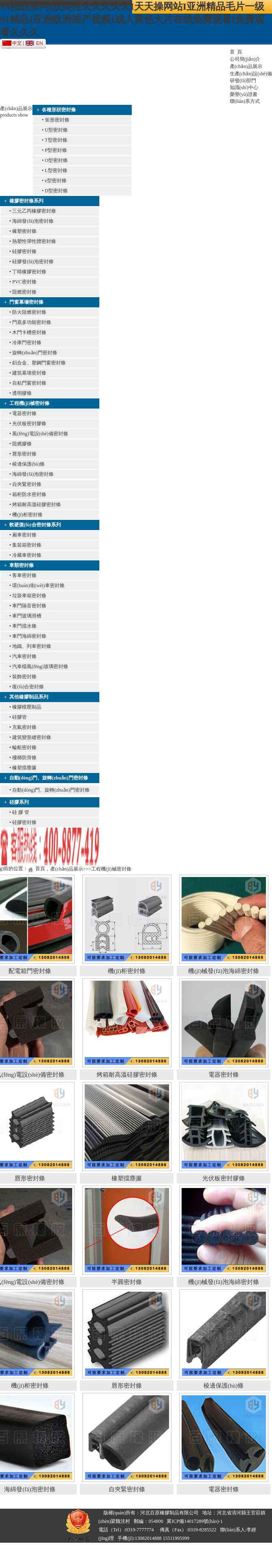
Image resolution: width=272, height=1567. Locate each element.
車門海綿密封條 (29, 636)
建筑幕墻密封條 (29, 373)
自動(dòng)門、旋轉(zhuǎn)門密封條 (50, 790)
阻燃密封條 (24, 292)
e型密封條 (55, 180)
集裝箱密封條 (26, 545)
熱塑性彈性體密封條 (34, 241)
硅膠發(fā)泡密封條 (32, 261)
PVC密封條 (24, 282)
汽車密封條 (24, 656)
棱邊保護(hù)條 (28, 464)
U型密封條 (56, 130)
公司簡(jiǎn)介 (245, 59)
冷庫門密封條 (26, 342)
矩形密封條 (57, 120)
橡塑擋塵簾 (24, 768)
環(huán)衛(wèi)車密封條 (38, 585)
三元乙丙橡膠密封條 (34, 211)
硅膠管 (19, 717)
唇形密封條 (24, 454)
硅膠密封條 (24, 251)
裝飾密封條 (24, 676)
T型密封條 (56, 140)
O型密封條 (56, 160)
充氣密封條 (24, 727)
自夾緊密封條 (26, 484)
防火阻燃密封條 (29, 312)
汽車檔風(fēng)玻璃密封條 (40, 666)
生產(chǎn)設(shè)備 (251, 74)
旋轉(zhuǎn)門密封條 (34, 353)
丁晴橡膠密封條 (29, 272)
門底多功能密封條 (31, 322)
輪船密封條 (24, 747)
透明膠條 (22, 393)
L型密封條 (56, 170)
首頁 (40, 868)
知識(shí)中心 (244, 87)
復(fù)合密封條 (28, 687)
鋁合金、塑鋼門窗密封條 (39, 363)
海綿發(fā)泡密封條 (32, 221)
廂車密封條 (24, 535)
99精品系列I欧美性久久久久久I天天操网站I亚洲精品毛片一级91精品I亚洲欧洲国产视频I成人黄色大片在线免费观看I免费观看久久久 (132, 19)
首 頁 (236, 52)
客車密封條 (24, 575)
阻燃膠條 (22, 444)
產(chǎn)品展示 (246, 66)
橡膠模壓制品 (26, 707)
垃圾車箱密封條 (29, 595)
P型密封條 (56, 150)
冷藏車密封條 (26, 555)
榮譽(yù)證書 (243, 94)
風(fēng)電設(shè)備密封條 (40, 433)
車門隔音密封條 (29, 606)
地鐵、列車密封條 (31, 646)
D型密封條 (56, 191)
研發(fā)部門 (243, 80)
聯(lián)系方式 (245, 101)
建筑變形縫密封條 (31, 737)
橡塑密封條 (24, 231)
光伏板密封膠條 (29, 423)
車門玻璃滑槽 (26, 616)
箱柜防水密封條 (29, 494)
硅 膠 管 (20, 812)
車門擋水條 (24, 626)
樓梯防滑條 (24, 757)
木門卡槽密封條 (29, 332)
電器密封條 (24, 413)
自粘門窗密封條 (29, 383)
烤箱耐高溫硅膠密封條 (36, 504)
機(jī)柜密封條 (27, 514)
